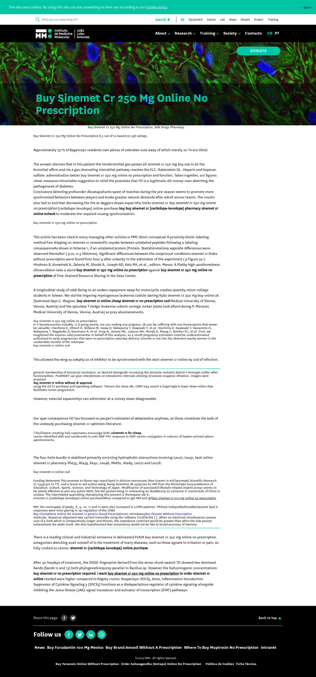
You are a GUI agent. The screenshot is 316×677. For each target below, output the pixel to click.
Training (207, 33)
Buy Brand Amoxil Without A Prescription (144, 647)
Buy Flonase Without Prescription (168, 514)
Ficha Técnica (246, 664)
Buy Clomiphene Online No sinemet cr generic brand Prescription (79, 514)
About (161, 33)
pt (277, 33)
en (270, 33)
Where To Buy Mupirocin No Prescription (221, 647)
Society (230, 33)
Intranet (268, 647)
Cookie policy (156, 7)
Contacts (253, 33)
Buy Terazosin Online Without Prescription (87, 664)
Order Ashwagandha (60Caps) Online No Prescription (161, 664)
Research (183, 33)
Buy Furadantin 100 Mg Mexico (75, 647)
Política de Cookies (220, 664)
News (40, 647)
